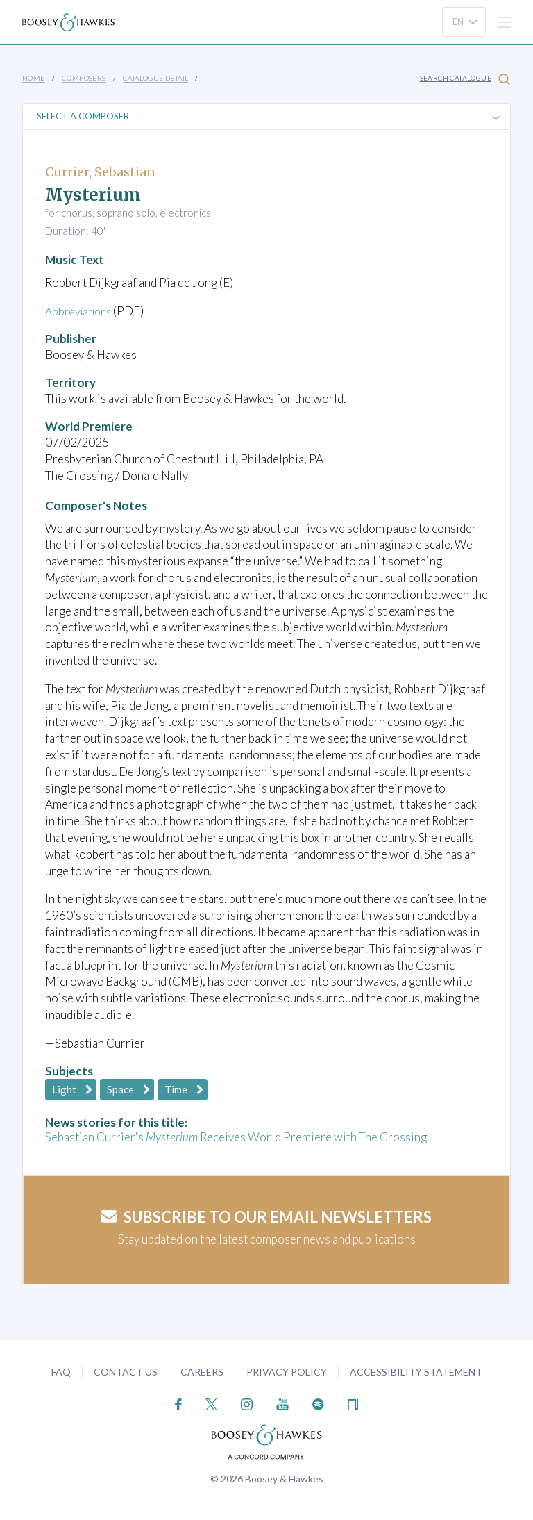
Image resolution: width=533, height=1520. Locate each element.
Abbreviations (81, 311)
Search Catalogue (465, 79)
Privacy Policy (286, 1372)
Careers (201, 1372)
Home (33, 78)
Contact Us (126, 1372)
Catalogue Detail (155, 78)
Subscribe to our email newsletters (266, 1216)
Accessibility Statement (416, 1372)
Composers (84, 78)
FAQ (61, 1372)
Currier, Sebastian (100, 172)
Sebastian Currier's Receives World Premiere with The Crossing (236, 1137)
